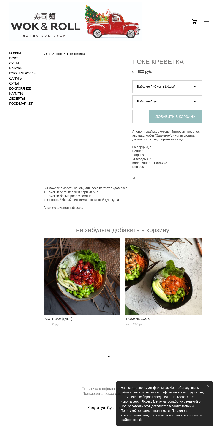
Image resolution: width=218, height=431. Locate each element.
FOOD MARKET (21, 103)
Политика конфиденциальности (109, 389)
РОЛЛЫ (15, 53)
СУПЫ (14, 83)
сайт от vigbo (109, 420)
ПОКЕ (13, 58)
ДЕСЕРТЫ (17, 98)
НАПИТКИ (16, 93)
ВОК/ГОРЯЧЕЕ (20, 88)
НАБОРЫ (16, 68)
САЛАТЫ (15, 78)
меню (47, 53)
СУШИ (14, 63)
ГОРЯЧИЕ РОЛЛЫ (22, 73)
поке (59, 53)
